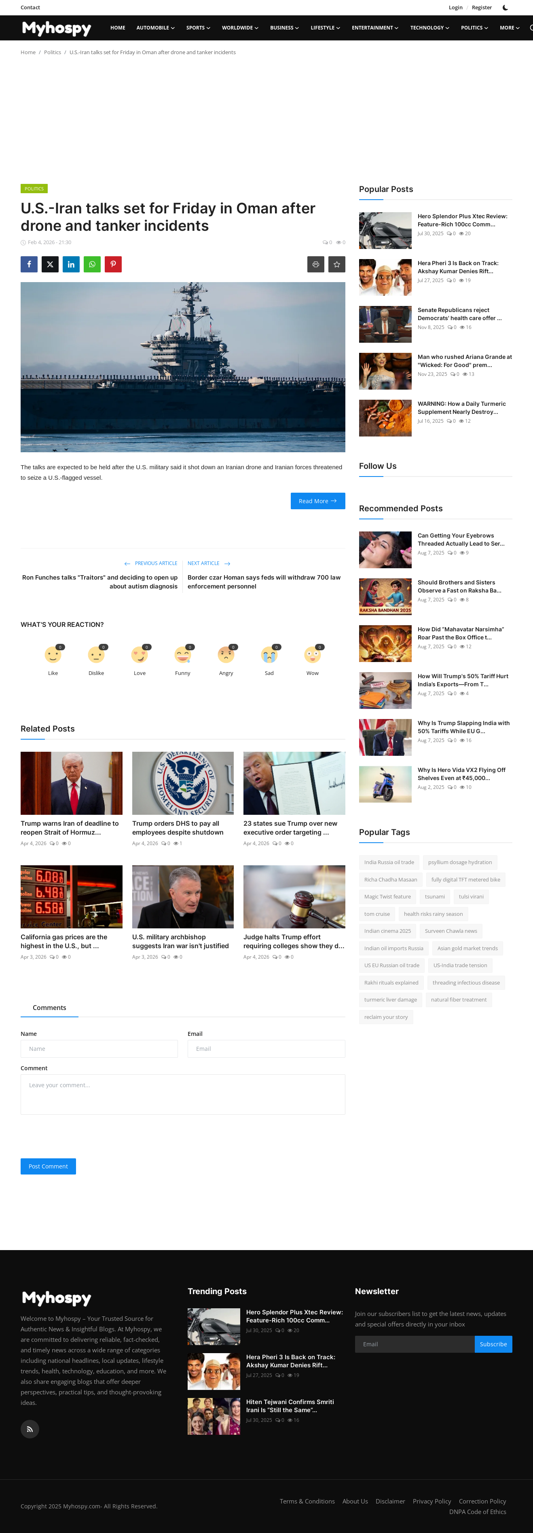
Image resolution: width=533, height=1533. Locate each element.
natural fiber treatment (459, 999)
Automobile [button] (156, 27)
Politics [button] (475, 27)
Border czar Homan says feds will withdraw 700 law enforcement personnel (264, 582)
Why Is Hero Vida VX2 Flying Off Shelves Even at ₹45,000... (462, 773)
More (510, 27)
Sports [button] (198, 27)
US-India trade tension (460, 965)
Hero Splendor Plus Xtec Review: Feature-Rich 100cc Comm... (463, 220)
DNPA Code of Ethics (477, 1512)
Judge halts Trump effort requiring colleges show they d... (294, 941)
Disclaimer (390, 1501)
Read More (318, 501)
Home (117, 27)
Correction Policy (482, 1501)
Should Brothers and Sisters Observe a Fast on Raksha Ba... (459, 586)
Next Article (209, 563)
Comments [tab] (49, 1007)
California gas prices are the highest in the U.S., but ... (64, 941)
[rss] (30, 1429)
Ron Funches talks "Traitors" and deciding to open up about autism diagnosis (100, 582)
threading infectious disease (466, 982)
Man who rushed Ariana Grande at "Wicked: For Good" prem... (465, 360)
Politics (52, 52)
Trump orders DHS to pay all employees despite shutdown (178, 827)
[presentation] (82, 1136)
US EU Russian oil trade (391, 965)
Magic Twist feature (387, 896)
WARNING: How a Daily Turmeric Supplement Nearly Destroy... (462, 407)
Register (482, 7)
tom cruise (377, 913)
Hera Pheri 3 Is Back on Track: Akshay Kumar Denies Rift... (458, 266)
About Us (355, 1501)
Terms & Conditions (307, 1501)
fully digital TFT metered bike (465, 879)
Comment (34, 1068)
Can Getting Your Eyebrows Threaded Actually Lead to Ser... (461, 539)
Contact (30, 7)
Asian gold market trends (468, 948)
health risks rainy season (433, 913)
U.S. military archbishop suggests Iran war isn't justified (180, 941)
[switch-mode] (506, 8)
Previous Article (151, 563)
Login (456, 7)
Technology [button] (430, 27)
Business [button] (284, 27)
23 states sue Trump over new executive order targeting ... (290, 827)
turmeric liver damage (390, 999)
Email (195, 1033)
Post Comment (48, 1166)
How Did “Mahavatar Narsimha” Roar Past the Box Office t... (461, 633)
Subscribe (493, 1344)
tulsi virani (471, 896)
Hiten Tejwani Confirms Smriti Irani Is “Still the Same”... (290, 1406)
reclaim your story (386, 1017)
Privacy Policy (432, 1501)
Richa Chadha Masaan (390, 879)
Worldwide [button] (240, 27)
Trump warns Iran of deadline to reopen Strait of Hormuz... (70, 827)
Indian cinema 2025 (387, 930)
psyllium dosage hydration (460, 862)
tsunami (435, 896)
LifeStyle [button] (326, 27)
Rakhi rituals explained (391, 982)
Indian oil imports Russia (393, 948)
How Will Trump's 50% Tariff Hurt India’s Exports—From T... (463, 680)
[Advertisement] (266, 123)
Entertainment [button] (375, 27)
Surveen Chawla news (451, 930)
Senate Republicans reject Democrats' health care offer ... (460, 313)
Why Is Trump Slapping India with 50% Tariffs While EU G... (464, 726)
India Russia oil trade (389, 862)
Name (29, 1033)
